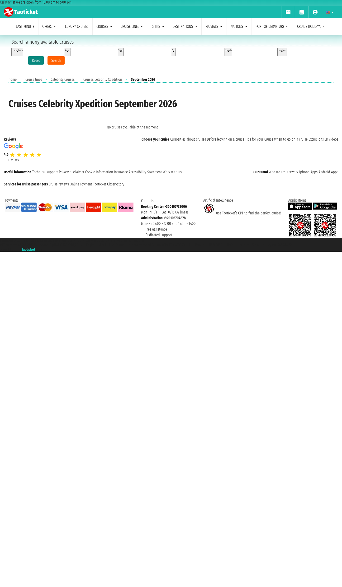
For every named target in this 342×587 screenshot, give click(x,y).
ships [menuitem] (158, 26)
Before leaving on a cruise (225, 139)
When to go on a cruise (291, 139)
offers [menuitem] (49, 26)
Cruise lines (33, 79)
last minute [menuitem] (25, 26)
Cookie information (99, 172)
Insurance (121, 172)
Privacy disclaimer (71, 172)
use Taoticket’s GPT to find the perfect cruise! (242, 213)
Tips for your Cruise (259, 139)
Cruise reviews (59, 184)
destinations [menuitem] (185, 26)
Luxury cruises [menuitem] (77, 26)
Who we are (277, 172)
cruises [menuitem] (104, 26)
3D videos (331, 139)
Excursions (316, 139)
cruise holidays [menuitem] (311, 26)
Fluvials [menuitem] (214, 26)
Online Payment (81, 184)
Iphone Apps (308, 172)
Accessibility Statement (145, 172)
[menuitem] (288, 12)
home (13, 79)
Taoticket (28, 249)
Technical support (45, 172)
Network (292, 172)
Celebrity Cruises (63, 79)
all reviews (11, 160)
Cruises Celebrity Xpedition (102, 79)
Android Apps (328, 172)
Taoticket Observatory (108, 184)
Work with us (172, 172)
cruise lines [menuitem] (132, 26)
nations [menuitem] (239, 26)
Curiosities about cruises (188, 139)
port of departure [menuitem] (272, 26)
